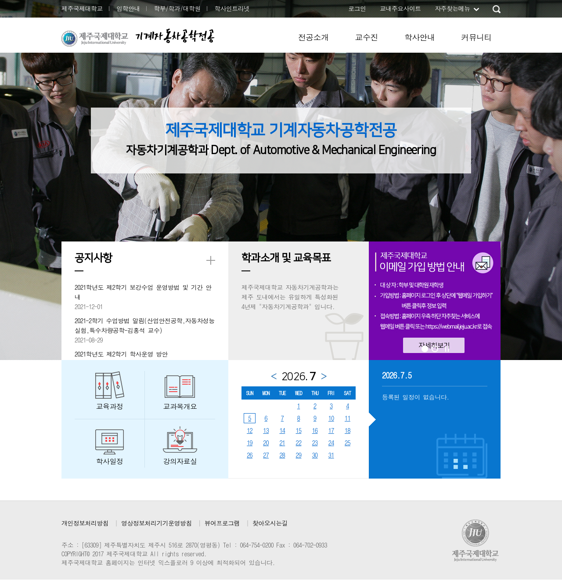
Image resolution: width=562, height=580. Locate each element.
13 (266, 430)
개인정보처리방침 (84, 523)
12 (249, 430)
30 (315, 454)
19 (249, 442)
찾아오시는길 (270, 523)
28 (282, 454)
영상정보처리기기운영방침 (156, 523)
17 (331, 430)
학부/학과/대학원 (177, 8)
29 (299, 454)
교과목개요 (180, 406)
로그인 (357, 8)
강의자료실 (180, 461)
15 (299, 430)
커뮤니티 (476, 37)
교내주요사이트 (400, 8)
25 (347, 442)
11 (347, 418)
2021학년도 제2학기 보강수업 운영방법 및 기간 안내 (143, 292)
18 (347, 430)
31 (331, 454)
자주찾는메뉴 (452, 8)
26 (249, 454)
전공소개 (313, 37)
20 (266, 442)
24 (331, 442)
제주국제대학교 (82, 8)
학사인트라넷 (231, 8)
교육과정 (109, 406)
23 (315, 442)
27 (266, 454)
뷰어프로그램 (222, 523)
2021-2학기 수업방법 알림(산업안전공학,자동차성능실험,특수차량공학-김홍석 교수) (145, 325)
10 (331, 418)
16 (315, 430)
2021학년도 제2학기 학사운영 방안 (121, 353)
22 (299, 442)
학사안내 (419, 37)
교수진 (366, 37)
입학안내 (128, 8)
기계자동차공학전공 (174, 35)
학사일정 (109, 461)
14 (282, 430)
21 (282, 442)
